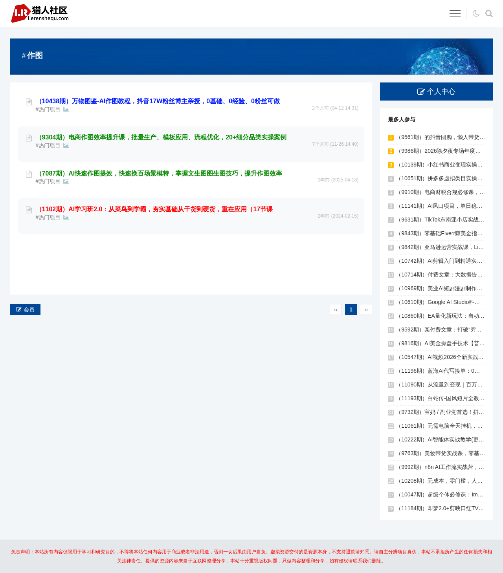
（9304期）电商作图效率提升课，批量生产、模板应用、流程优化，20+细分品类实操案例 (161, 164)
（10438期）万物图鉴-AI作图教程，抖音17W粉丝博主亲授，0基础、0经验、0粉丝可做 (158, 127)
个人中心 (441, 91)
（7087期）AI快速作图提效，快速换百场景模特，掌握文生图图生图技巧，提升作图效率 (159, 200)
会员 (29, 309)
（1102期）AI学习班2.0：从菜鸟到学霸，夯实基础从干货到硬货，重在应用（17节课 (154, 235)
